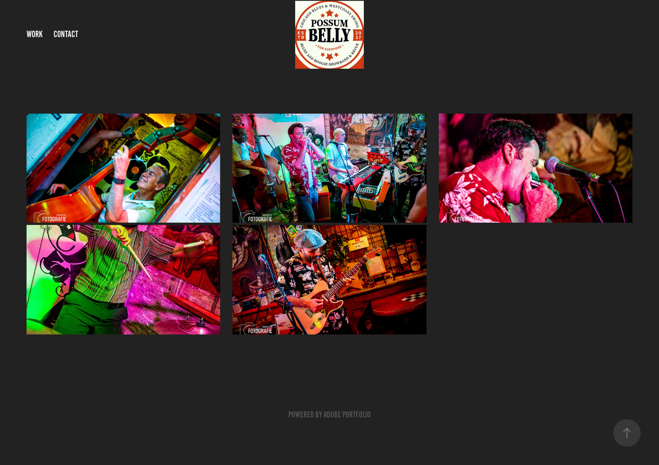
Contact (66, 34)
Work (35, 34)
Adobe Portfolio (347, 414)
